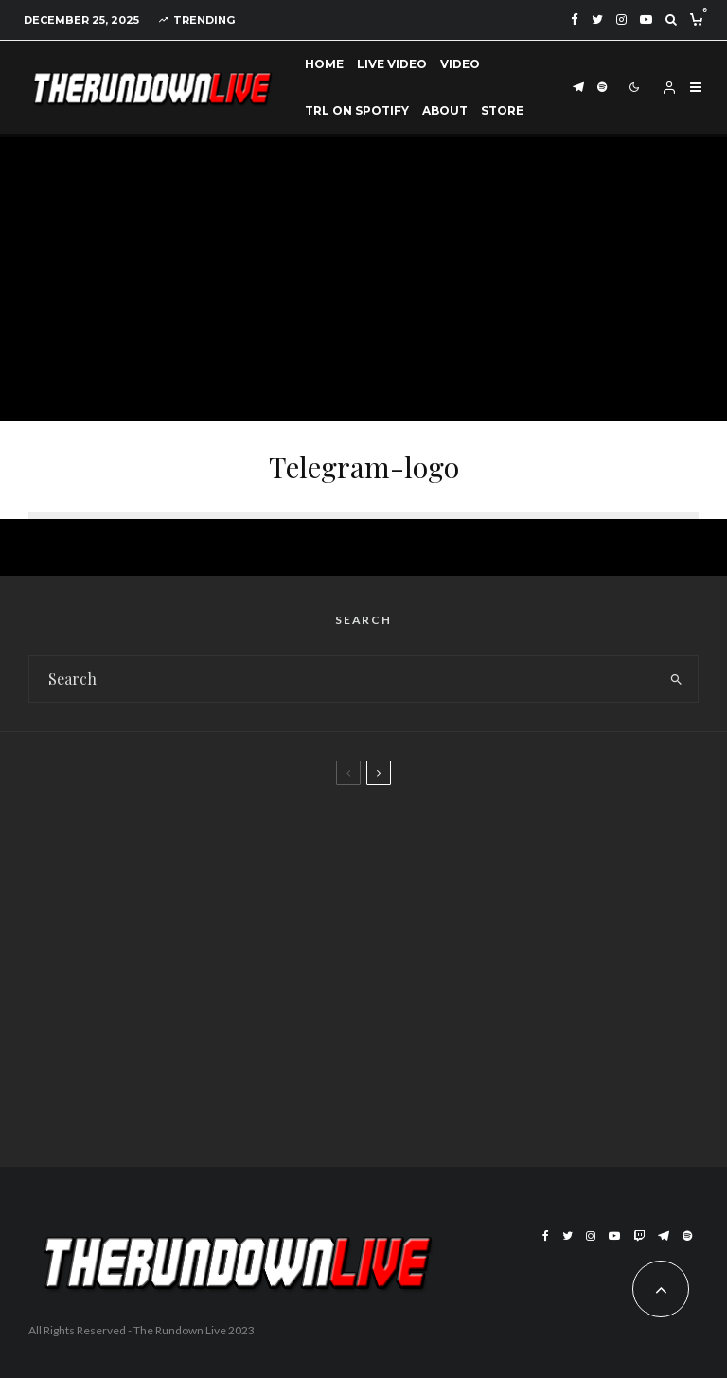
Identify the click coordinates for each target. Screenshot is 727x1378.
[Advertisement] (363, 279)
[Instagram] (621, 19)
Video (460, 64)
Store (502, 110)
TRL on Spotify (357, 110)
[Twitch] (639, 1236)
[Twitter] (597, 19)
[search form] (341, 679)
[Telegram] (578, 88)
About (445, 110)
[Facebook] (574, 19)
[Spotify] (602, 88)
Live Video (392, 64)
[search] (676, 679)
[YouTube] (646, 19)
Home (324, 64)
